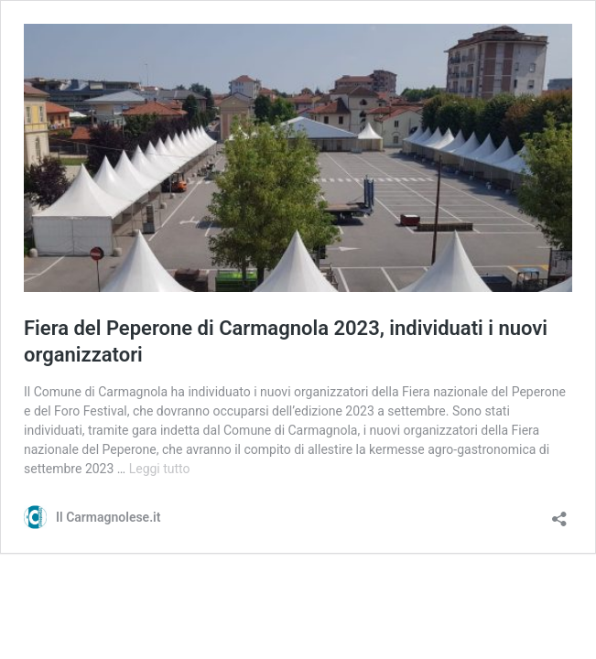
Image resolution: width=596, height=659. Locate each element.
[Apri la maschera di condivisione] (559, 513)
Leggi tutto (159, 468)
